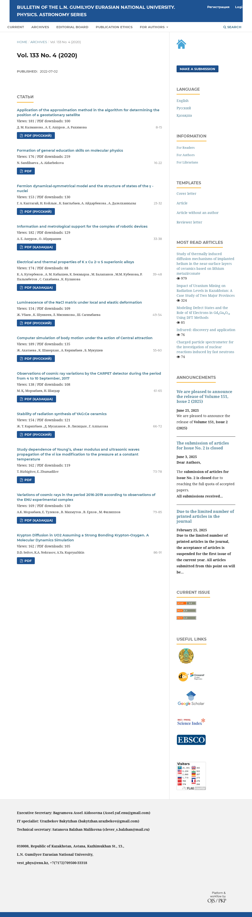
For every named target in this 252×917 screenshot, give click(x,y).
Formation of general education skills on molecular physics (70, 150)
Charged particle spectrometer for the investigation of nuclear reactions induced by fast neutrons (205, 347)
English (183, 100)
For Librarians (187, 162)
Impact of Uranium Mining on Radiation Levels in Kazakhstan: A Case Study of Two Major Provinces (206, 290)
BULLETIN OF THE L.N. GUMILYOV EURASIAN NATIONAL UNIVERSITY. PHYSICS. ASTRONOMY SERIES (96, 11)
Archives (40, 27)
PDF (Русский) (38, 135)
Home (22, 42)
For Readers (186, 147)
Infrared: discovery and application (206, 329)
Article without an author (198, 212)
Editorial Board (72, 27)
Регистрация (218, 7)
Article (182, 203)
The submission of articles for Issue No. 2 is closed (203, 445)
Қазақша (184, 115)
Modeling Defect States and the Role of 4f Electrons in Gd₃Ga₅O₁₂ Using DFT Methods (203, 312)
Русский (184, 108)
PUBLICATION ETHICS (114, 27)
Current (15, 27)
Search (232, 27)
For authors (153, 27)
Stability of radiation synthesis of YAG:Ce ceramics (62, 414)
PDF (28, 171)
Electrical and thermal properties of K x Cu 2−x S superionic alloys (75, 262)
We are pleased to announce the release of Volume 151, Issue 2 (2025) (204, 396)
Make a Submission (197, 69)
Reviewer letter (189, 222)
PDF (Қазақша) (38, 247)
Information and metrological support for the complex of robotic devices (82, 226)
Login (240, 7)
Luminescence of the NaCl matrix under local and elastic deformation (79, 302)
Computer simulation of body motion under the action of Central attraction (85, 338)
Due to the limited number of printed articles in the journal (205, 516)
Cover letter (186, 193)
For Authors (186, 155)
